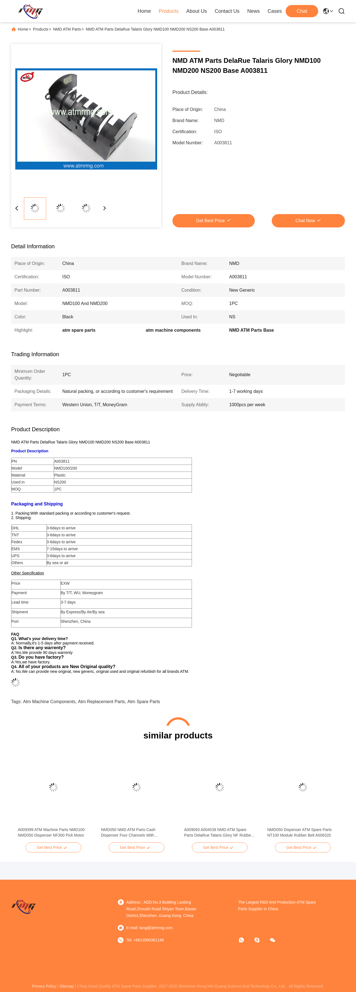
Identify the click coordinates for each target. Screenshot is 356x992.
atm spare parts (143, 701)
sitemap (67, 986)
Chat (301, 11)
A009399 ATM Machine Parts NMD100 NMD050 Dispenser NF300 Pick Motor (51, 832)
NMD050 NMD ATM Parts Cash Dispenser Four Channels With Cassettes (128, 832)
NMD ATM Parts (67, 29)
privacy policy (44, 986)
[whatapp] (245, 940)
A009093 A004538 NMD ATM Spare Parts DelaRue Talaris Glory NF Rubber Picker (218, 832)
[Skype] (261, 940)
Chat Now (305, 220)
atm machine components (49, 701)
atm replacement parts (101, 701)
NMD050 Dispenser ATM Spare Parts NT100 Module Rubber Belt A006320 (299, 832)
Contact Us (227, 11)
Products (169, 11)
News (253, 11)
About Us (196, 11)
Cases (275, 11)
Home (144, 11)
